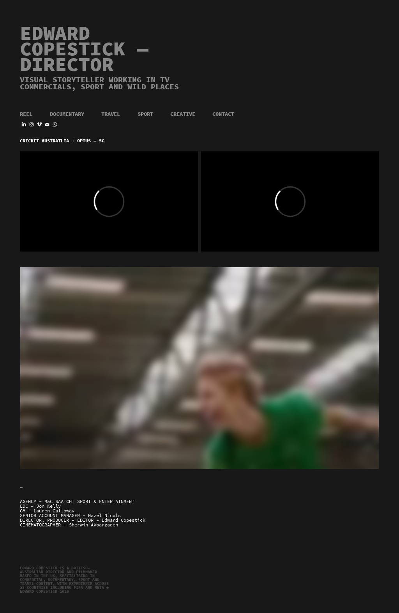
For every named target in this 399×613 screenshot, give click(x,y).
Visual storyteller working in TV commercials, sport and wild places (99, 83)
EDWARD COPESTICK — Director (90, 49)
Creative (182, 114)
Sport (145, 114)
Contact (223, 114)
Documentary (67, 114)
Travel (110, 114)
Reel (26, 114)
